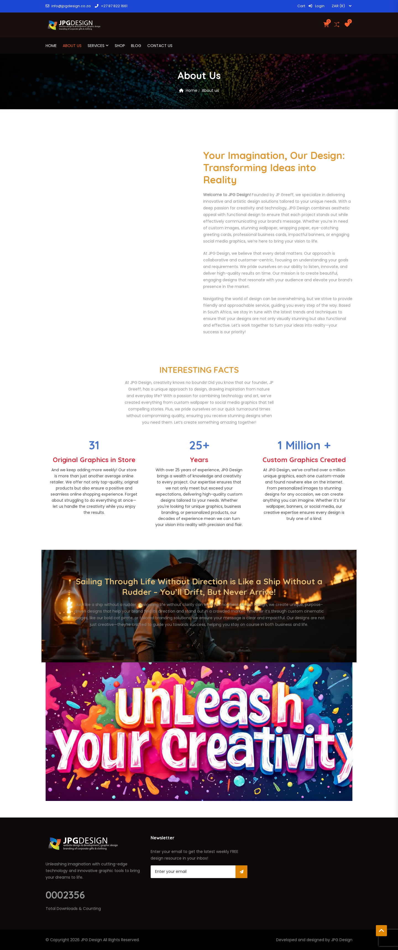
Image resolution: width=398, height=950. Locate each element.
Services (96, 45)
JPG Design (91, 940)
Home (51, 45)
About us (72, 45)
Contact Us (159, 45)
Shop (120, 45)
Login (316, 6)
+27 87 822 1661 (111, 6)
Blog (136, 45)
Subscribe (241, 871)
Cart (301, 6)
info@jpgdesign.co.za (68, 6)
